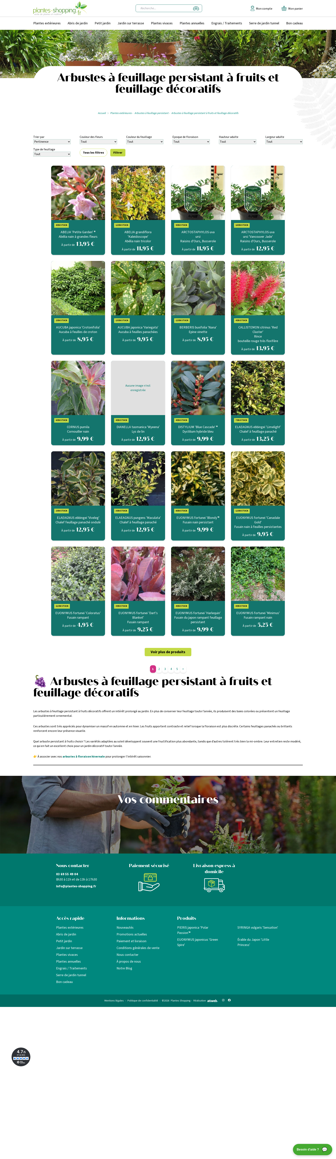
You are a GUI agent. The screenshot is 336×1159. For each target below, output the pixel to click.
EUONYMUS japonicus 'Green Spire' (197, 942)
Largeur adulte (274, 137)
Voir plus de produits (168, 652)
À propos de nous (129, 961)
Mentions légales (114, 1001)
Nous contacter (127, 954)
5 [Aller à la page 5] (177, 669)
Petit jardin (102, 23)
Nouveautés (125, 927)
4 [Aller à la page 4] (171, 669)
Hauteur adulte (228, 137)
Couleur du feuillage (139, 137)
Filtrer (117, 153)
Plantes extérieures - (121, 113)
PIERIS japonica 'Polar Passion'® (192, 930)
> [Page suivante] (183, 669)
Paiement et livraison (131, 941)
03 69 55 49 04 (67, 874)
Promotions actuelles (132, 934)
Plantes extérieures (47, 23)
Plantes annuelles (192, 23)
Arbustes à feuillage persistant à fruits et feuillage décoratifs (204, 113)
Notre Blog (124, 968)
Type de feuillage (44, 149)
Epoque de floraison (185, 137)
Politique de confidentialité (142, 1001)
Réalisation (205, 1000)
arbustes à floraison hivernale (84, 756)
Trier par (38, 137)
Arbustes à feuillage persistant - (152, 113)
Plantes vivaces (162, 23)
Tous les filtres (93, 153)
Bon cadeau (294, 23)
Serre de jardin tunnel (264, 23)
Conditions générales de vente (138, 948)
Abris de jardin (78, 23)
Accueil (102, 113)
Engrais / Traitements (226, 23)
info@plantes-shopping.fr (76, 886)
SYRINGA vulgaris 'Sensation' (257, 927)
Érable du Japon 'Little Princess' (253, 942)
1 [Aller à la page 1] (153, 669)
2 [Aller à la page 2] (159, 669)
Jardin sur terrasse (130, 23)
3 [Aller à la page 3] (165, 669)
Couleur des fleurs (91, 137)
